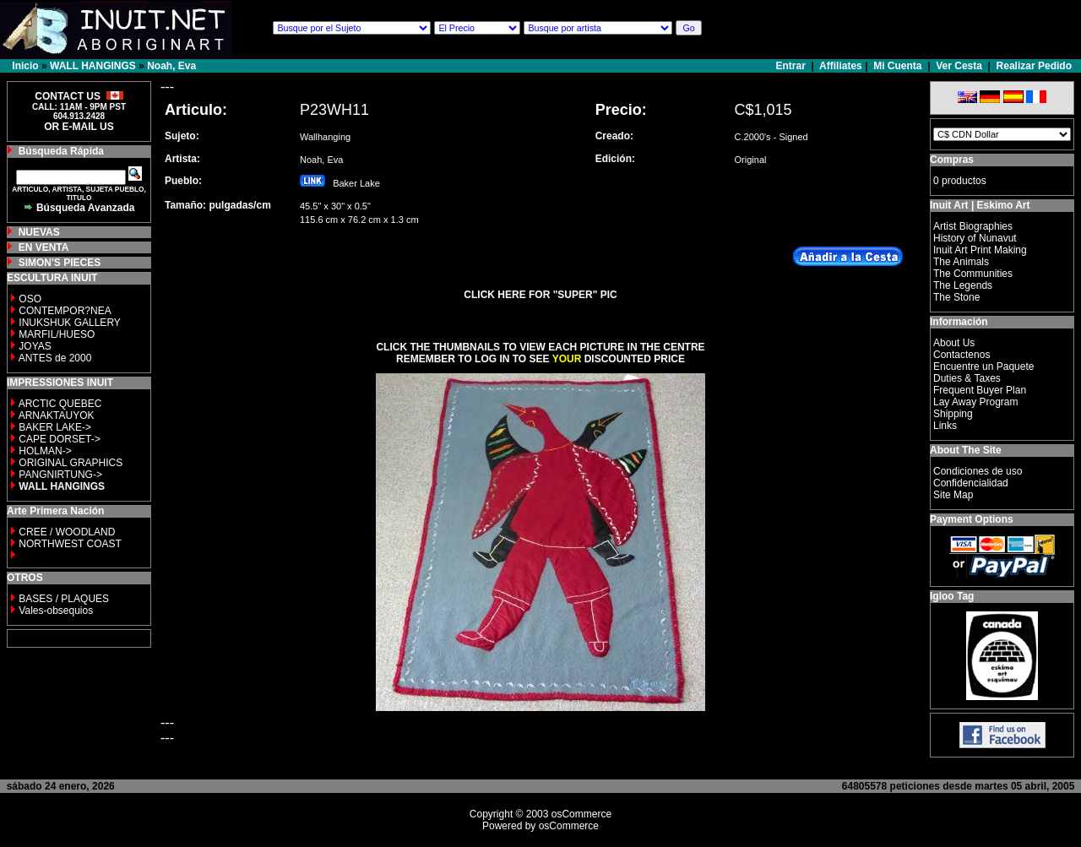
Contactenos (961, 355)
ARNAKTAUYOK (57, 415)
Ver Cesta (959, 66)
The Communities (973, 274)
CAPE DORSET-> (59, 439)
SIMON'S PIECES (60, 263)
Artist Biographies (973, 226)
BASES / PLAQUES (64, 599)
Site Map (953, 495)
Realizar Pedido (1034, 66)
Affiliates (840, 66)
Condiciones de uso (977, 471)
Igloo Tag (952, 596)
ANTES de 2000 (55, 358)
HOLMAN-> (45, 451)
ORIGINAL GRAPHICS (70, 463)
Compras (952, 160)
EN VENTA (44, 247)
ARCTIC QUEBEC (60, 404)
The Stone (956, 297)
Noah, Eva (171, 66)
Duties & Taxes (967, 378)
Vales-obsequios (56, 610)
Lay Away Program (976, 402)
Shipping (953, 414)
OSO (30, 299)
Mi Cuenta (897, 66)
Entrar (792, 66)
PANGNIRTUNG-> (60, 475)
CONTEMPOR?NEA (65, 311)
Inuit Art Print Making (980, 250)
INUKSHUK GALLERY (70, 322)
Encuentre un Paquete (983, 366)
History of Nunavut (975, 238)
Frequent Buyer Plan (979, 390)
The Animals (961, 262)
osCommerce (581, 814)
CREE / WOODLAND (65, 532)
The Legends (962, 285)
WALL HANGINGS (93, 66)
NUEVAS (39, 232)
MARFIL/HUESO (57, 334)
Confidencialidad (970, 483)
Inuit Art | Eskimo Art (979, 205)
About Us (954, 343)
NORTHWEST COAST (69, 544)
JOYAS (35, 346)
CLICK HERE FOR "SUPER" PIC (540, 295)
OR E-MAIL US (78, 127)
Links (945, 426)
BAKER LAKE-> (55, 427)
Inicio (25, 66)
